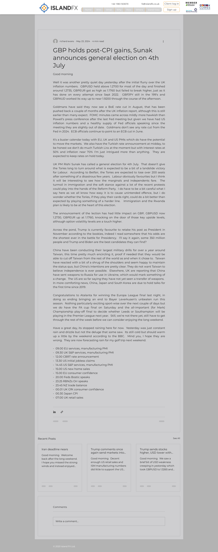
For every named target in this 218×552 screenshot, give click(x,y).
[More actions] (163, 41)
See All (176, 438)
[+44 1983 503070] (119, 4)
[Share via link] (61, 412)
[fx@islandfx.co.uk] (150, 4)
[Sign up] (172, 9)
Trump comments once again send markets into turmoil (107, 451)
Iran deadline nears (55, 449)
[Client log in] (172, 4)
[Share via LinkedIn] (54, 412)
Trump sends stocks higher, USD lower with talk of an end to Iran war (157, 451)
